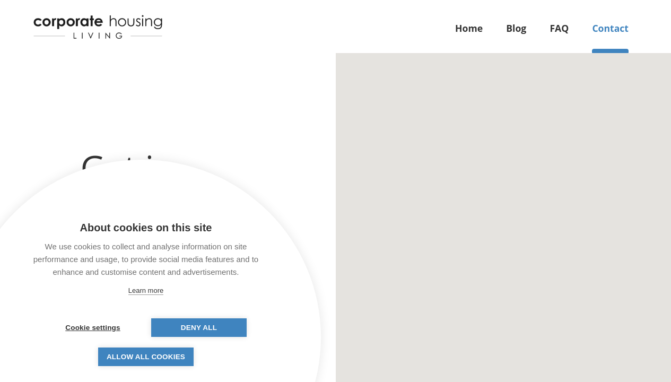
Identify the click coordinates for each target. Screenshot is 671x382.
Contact (610, 28)
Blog (516, 28)
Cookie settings (92, 328)
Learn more (145, 290)
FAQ (559, 28)
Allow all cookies (146, 357)
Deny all (199, 328)
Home (469, 28)
